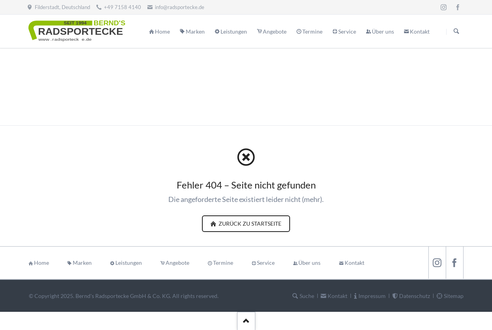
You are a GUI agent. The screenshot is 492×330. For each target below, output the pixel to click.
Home (41, 262)
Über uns (309, 262)
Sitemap (454, 295)
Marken (82, 262)
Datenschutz (414, 295)
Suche (307, 295)
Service (266, 262)
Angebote (177, 262)
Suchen (456, 32)
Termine (223, 262)
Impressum (372, 295)
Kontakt (354, 262)
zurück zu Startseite (249, 223)
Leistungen (128, 262)
